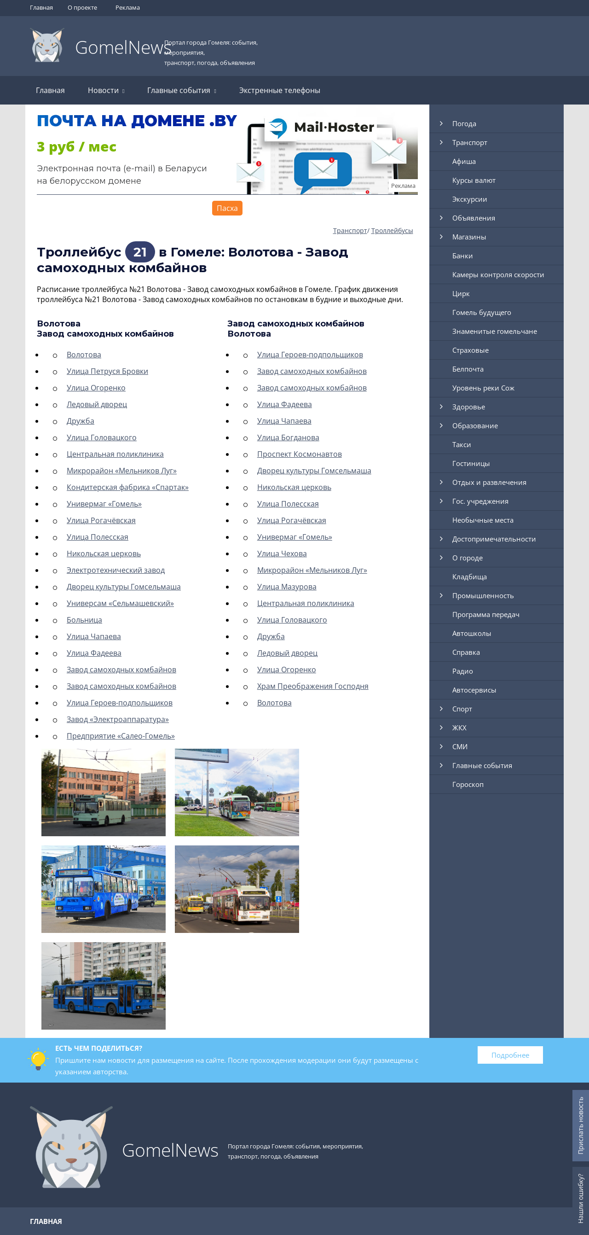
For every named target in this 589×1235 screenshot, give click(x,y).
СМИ (460, 746)
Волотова (84, 355)
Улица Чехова (282, 553)
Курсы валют (474, 180)
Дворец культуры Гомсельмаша (124, 587)
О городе (467, 557)
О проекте (82, 7)
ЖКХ (459, 727)
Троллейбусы (392, 230)
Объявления (473, 217)
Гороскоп (468, 784)
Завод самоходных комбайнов (121, 669)
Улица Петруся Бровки (107, 371)
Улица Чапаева (94, 636)
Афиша (464, 161)
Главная (41, 7)
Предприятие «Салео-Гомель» (121, 736)
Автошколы (471, 633)
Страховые (470, 350)
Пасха (227, 208)
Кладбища (469, 576)
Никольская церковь (104, 553)
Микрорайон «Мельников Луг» (122, 471)
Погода (464, 123)
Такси (461, 444)
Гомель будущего (481, 312)
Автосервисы (474, 689)
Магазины (469, 236)
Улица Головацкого (102, 437)
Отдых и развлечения (489, 482)
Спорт (462, 708)
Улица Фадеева (94, 653)
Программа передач (486, 614)
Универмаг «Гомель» (104, 504)
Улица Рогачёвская (101, 520)
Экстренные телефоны (279, 90)
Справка (466, 652)
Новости (106, 90)
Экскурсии (469, 199)
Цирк (461, 293)
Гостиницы (471, 463)
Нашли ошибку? (580, 1198)
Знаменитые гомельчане (494, 331)
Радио (462, 671)
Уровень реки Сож (483, 387)
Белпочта (468, 368)
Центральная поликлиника (115, 454)
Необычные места (483, 519)
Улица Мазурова (287, 587)
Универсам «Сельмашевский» (120, 603)
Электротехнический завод (116, 570)
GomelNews (123, 47)
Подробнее (510, 1055)
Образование (475, 425)
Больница (84, 620)
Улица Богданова (288, 437)
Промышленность (483, 595)
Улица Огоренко (96, 388)
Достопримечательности (494, 538)
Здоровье (468, 406)
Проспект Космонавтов (299, 454)
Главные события (181, 90)
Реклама (127, 7)
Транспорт (350, 230)
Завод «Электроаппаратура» (118, 719)
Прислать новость (580, 1125)
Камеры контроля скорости (498, 274)
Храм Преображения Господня (313, 686)
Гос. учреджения (480, 501)
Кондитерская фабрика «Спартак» (128, 487)
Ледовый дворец (97, 404)
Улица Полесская (97, 537)
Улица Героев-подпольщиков (120, 703)
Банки (462, 255)
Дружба (80, 421)
